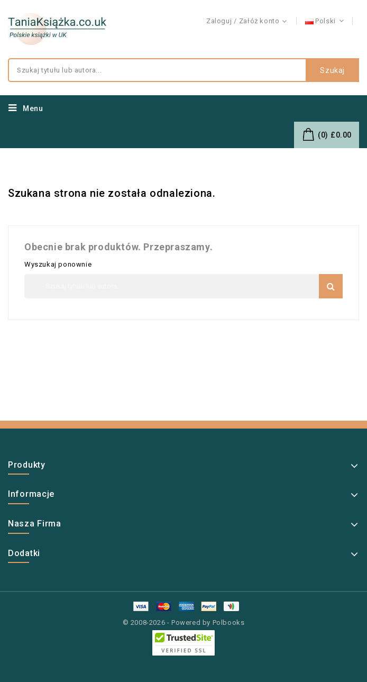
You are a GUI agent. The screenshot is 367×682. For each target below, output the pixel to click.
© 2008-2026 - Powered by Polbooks (184, 622)
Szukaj (332, 70)
